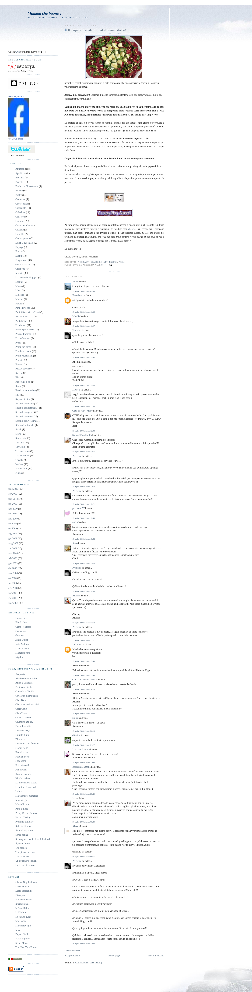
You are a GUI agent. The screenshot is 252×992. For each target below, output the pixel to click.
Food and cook (22, 756)
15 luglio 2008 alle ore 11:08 (83, 357)
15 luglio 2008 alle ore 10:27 (83, 326)
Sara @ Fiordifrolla (82, 435)
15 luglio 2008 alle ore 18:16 (83, 689)
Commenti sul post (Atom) (88, 962)
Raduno (19, 364)
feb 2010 (12, 503)
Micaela (132, 228)
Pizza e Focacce (23, 333)
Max (17, 930)
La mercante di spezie (26, 782)
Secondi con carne (24, 403)
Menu (18, 290)
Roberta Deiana (23, 826)
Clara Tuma (21, 713)
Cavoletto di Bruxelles (26, 695)
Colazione (20, 212)
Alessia (76, 826)
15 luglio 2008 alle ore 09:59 (83, 291)
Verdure (19, 464)
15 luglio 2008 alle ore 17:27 (83, 640)
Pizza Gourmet (22, 338)
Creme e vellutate (24, 225)
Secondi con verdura (25, 420)
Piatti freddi (109, 262)
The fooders (21, 847)
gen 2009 (13, 563)
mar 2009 (13, 553)
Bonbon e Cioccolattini (26, 186)
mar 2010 (13, 498)
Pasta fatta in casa (24, 316)
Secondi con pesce (24, 412)
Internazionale (22, 903)
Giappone (20, 268)
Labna (18, 791)
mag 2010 (13, 488)
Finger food (21, 260)
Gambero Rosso (23, 626)
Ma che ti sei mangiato (26, 795)
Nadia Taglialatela (16, 96)
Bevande (19, 177)
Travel (18, 459)
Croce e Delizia (23, 717)
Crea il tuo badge (15, 139)
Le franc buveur (23, 916)
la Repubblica (22, 908)
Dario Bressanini (23, 890)
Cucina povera (22, 238)
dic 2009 (12, 513)
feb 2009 (12, 558)
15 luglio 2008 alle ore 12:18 (83, 486)
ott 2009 (12, 523)
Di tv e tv (20, 739)
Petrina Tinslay (22, 817)
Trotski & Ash (22, 856)
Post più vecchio (156, 955)
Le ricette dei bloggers (26, 277)
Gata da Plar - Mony (82, 410)
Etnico (18, 251)
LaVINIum (20, 912)
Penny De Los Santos (26, 813)
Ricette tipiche (22, 368)
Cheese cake (21, 203)
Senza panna (21, 834)
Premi (122, 262)
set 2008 (12, 583)
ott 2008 (12, 578)
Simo (75, 543)
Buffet (18, 194)
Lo (73, 798)
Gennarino (20, 631)
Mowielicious (22, 804)
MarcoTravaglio (23, 925)
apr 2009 (12, 548)
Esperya (19, 247)
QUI (17, 51)
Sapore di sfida (22, 399)
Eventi (18, 255)
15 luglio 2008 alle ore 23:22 (83, 763)
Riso (17, 377)
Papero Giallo (22, 934)
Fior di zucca (21, 752)
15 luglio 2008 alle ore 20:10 (83, 731)
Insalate (19, 273)
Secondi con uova (24, 416)
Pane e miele (21, 808)
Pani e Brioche (22, 307)
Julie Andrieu (22, 644)
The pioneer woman (25, 852)
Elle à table (21, 622)
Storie (18, 433)
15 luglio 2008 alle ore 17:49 (83, 675)
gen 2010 (13, 508)
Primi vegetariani (24, 355)
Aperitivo (20, 173)
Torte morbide (22, 455)
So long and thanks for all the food (32, 839)
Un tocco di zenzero (25, 865)
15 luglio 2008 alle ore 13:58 (83, 563)
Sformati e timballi (24, 425)
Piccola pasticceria (24, 329)
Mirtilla (76, 316)
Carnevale (20, 199)
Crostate (19, 229)
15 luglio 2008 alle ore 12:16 (83, 452)
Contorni (19, 221)
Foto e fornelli (22, 765)
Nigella (19, 657)
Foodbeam (20, 760)
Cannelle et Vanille (24, 691)
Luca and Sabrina (81, 749)
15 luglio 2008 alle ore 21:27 (83, 745)
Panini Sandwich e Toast (27, 312)
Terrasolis (20, 446)
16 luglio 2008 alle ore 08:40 (83, 822)
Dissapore (20, 895)
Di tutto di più (22, 734)
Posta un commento (72, 950)
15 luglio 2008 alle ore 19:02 (83, 713)
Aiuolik (76, 595)
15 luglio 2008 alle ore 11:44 (83, 385)
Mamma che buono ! (44, 13)
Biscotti (19, 182)
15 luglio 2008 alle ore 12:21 (83, 504)
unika (75, 522)
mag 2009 (13, 543)
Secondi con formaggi (26, 407)
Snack (18, 429)
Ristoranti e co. (22, 381)
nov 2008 (13, 573)
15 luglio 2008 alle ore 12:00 (83, 406)
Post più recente (72, 955)
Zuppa (18, 472)
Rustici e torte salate (25, 390)
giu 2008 (12, 598)
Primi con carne (23, 346)
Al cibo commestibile (26, 678)
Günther (76, 735)
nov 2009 (13, 518)
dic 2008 (12, 568)
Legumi (19, 281)
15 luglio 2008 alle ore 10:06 (83, 312)
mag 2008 (13, 603)
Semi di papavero (24, 830)
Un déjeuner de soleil (26, 860)
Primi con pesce (23, 351)
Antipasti (83, 262)
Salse (18, 394)
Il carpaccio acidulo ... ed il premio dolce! (97, 30)
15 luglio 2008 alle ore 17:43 (83, 661)
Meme (18, 286)
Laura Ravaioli (22, 648)
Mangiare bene (22, 652)
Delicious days (22, 730)
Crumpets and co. (24, 721)
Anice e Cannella (23, 682)
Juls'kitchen (21, 769)
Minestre (19, 294)
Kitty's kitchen (22, 778)
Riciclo (19, 373)
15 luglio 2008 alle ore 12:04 (83, 431)
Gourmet (19, 635)
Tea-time (19, 442)
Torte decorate (22, 451)
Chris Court (21, 708)
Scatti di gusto (22, 938)
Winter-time (21, 468)
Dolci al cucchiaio (24, 242)
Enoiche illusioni (23, 899)
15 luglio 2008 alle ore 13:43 (83, 518)
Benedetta (77, 295)
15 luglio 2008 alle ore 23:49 (83, 794)
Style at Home (22, 843)
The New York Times (26, 947)
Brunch (95, 262)
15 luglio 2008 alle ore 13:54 (83, 539)
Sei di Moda (21, 943)
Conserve (20, 216)
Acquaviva (20, 674)
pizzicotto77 (78, 508)
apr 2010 (12, 493)
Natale (18, 303)
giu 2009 (12, 538)
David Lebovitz (23, 726)
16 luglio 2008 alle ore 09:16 (83, 857)
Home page (114, 955)
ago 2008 (13, 588)
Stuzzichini (21, 438)
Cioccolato (20, 207)
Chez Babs (20, 700)
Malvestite (20, 921)
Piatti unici (20, 325)
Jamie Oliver (21, 639)
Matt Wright (21, 800)
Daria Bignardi (22, 886)
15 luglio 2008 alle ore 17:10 (83, 623)
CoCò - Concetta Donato (84, 679)
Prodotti (19, 360)
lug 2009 (12, 533)
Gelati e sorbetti (23, 264)
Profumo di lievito (24, 821)
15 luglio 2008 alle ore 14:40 (83, 591)
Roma (18, 386)
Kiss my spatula (23, 774)
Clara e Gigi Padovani (26, 882)
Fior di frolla (21, 747)
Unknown (77, 644)
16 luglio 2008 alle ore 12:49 (83, 944)
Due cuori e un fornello (26, 743)
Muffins (19, 299)
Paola (75, 281)
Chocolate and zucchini (27, 704)
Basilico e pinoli (23, 687)
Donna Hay (21, 618)
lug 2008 (12, 593)
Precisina (76, 330)
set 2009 (12, 528)
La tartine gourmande (26, 787)
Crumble (19, 234)
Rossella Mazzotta (81, 766)
